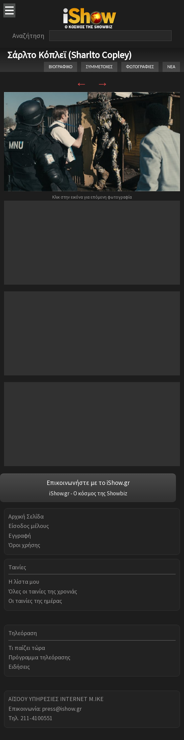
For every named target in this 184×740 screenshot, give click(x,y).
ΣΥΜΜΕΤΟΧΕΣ (99, 67)
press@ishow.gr (62, 708)
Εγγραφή (19, 535)
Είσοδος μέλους (28, 526)
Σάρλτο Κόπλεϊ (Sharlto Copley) (69, 55)
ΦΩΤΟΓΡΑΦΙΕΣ (140, 67)
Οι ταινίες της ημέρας (35, 601)
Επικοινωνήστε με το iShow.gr (88, 483)
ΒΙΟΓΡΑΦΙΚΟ (60, 67)
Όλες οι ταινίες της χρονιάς (42, 591)
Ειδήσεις (19, 666)
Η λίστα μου (23, 581)
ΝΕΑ (171, 67)
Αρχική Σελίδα (26, 516)
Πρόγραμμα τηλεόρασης (39, 657)
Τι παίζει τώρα (26, 648)
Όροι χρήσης (24, 545)
